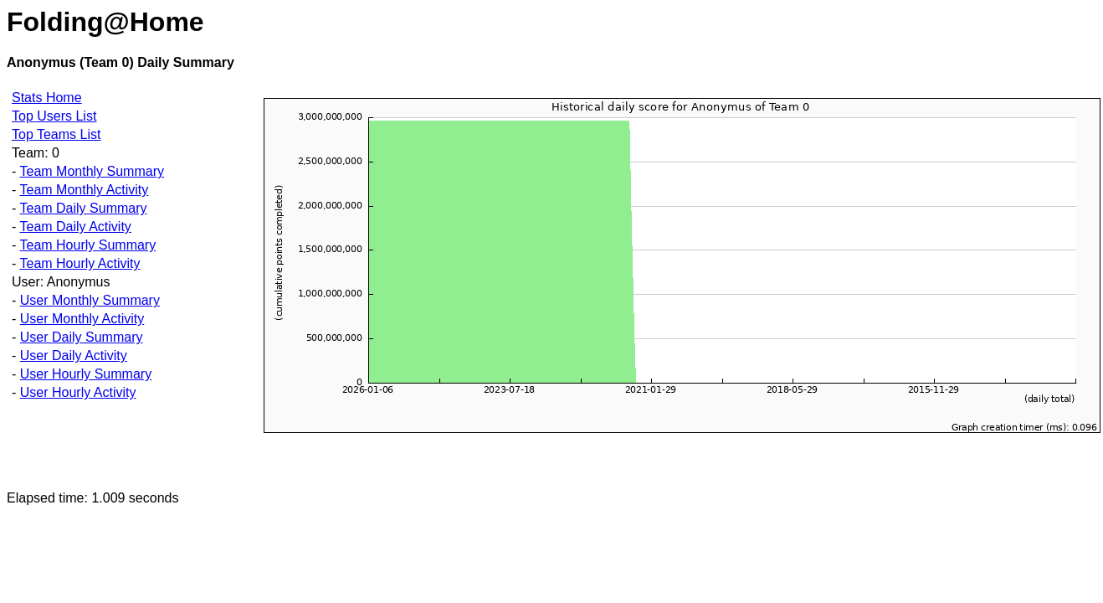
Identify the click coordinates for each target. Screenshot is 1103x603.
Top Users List (54, 116)
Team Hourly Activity (79, 263)
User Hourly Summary (85, 374)
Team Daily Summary (82, 208)
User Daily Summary (81, 337)
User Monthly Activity (82, 319)
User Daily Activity (73, 355)
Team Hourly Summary (87, 245)
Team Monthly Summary (91, 171)
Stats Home (47, 97)
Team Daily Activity (75, 226)
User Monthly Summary (90, 300)
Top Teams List (56, 134)
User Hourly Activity (78, 392)
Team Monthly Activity (83, 190)
